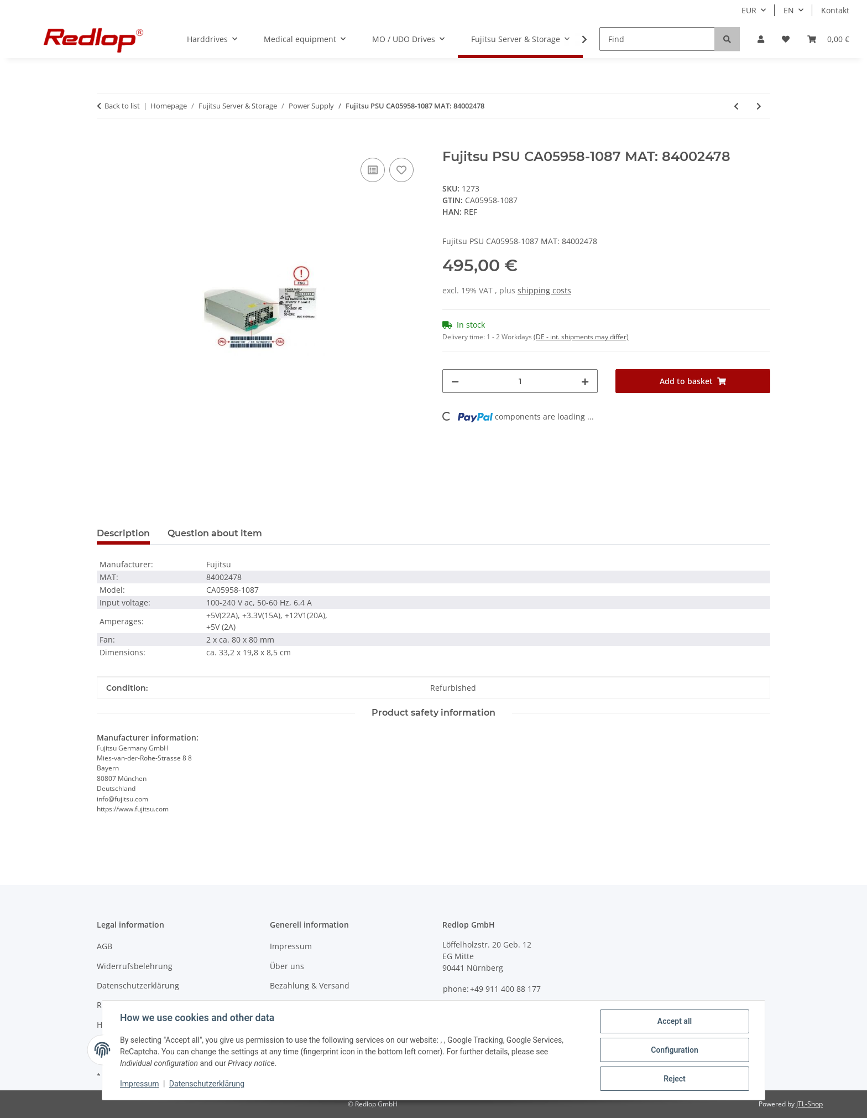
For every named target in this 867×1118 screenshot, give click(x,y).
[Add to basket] (105, 143)
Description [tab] (123, 533)
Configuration (674, 1049)
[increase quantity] (585, 381)
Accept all (674, 1021)
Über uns (287, 966)
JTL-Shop (809, 1104)
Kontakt (835, 10)
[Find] (657, 39)
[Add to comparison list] (373, 170)
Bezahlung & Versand (309, 985)
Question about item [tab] (215, 533)
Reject (675, 1078)
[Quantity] (520, 381)
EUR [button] (748, 10)
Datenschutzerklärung (206, 1083)
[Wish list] (785, 39)
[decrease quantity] (455, 381)
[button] (761, 39)
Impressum (139, 1083)
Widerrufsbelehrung (135, 966)
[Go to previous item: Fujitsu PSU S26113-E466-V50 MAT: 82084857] (736, 106)
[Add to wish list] (401, 170)
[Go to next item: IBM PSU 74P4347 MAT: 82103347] (759, 106)
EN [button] (789, 10)
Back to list (122, 106)
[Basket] (828, 39)
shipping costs (544, 290)
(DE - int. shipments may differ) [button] (581, 336)
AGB (104, 946)
